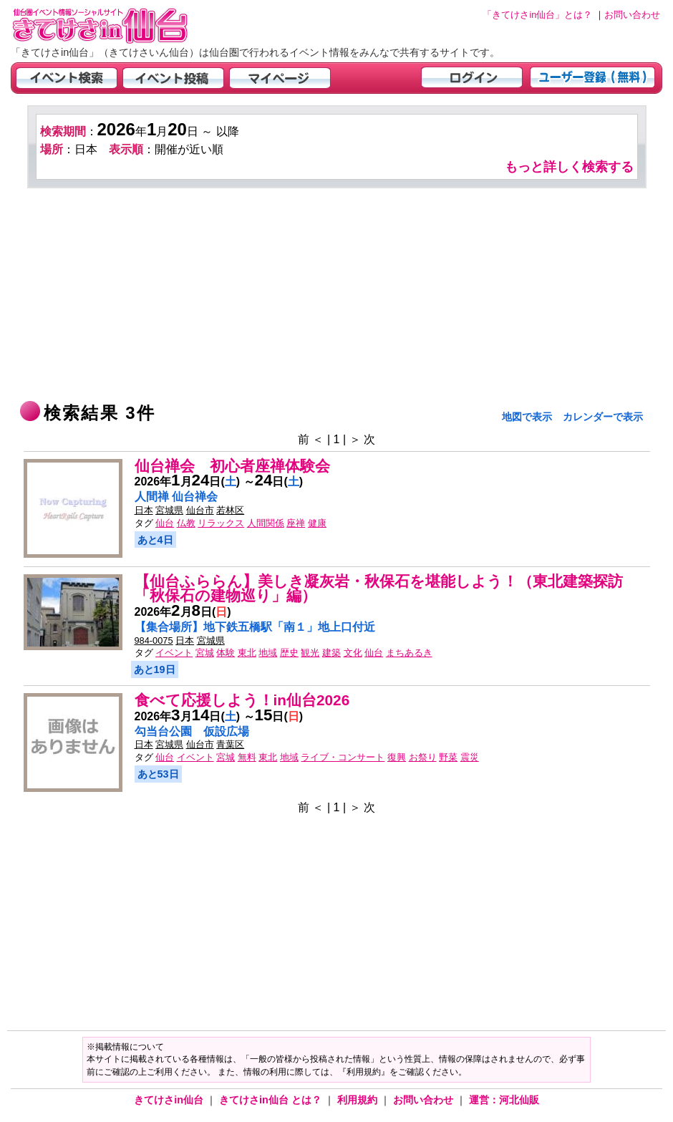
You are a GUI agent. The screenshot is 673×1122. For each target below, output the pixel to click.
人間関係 (265, 523)
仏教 (186, 523)
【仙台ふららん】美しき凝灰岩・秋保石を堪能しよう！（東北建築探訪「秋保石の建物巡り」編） (379, 588)
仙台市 (200, 510)
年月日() (188, 481)
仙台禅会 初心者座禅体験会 (232, 466)
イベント (174, 652)
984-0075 (154, 640)
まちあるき (409, 652)
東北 (247, 652)
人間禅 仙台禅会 (176, 496)
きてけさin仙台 (170, 1100)
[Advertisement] (337, 295)
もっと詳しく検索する (569, 167)
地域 (267, 652)
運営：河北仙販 (504, 1100)
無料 (247, 757)
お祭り (423, 757)
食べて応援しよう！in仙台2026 (242, 700)
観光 (310, 652)
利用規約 (358, 1100)
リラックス (221, 523)
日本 (144, 510)
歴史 (289, 652)
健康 (317, 523)
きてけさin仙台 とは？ (271, 1100)
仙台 (164, 523)
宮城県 (169, 510)
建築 (331, 652)
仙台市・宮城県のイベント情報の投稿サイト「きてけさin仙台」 (118, 25)
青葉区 (230, 744)
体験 (225, 652)
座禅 (295, 523)
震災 (469, 757)
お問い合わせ (424, 1100)
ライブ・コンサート (342, 757)
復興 (396, 757)
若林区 (230, 510)
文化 (353, 652)
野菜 (448, 757)
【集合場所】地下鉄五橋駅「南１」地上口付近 (255, 627)
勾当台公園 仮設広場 (192, 731)
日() (279, 481)
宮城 (204, 652)
